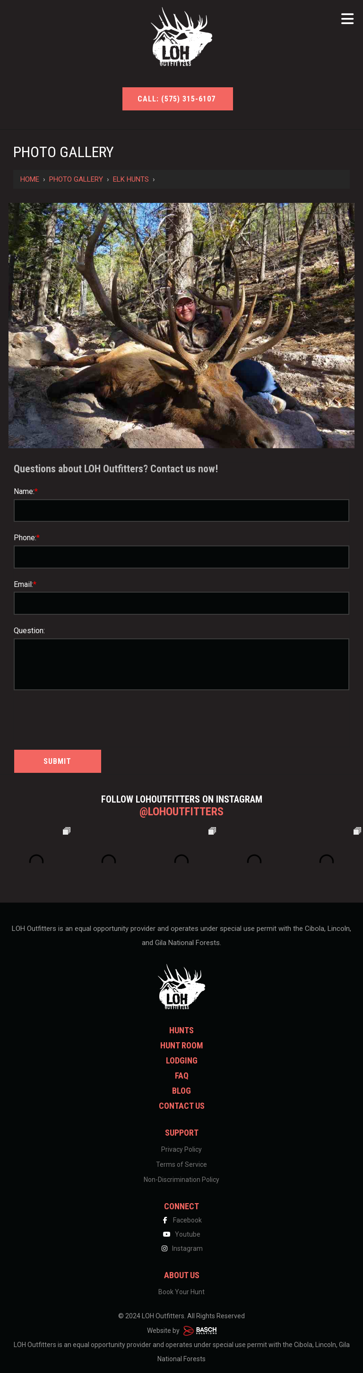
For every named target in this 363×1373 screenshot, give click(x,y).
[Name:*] (182, 510)
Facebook (181, 1220)
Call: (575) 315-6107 (178, 98)
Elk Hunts (131, 179)
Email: (25, 584)
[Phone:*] (182, 557)
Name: (26, 491)
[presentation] (69, 717)
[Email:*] (182, 603)
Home (29, 179)
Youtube (181, 1234)
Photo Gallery (76, 179)
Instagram (181, 1248)
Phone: (27, 537)
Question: (29, 630)
